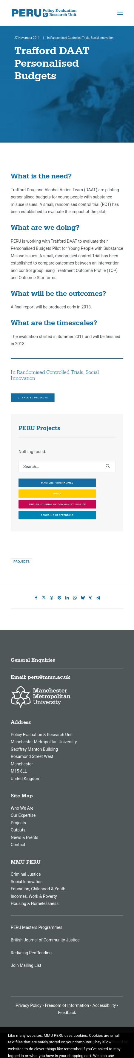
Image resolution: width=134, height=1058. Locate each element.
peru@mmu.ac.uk (49, 677)
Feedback (67, 1012)
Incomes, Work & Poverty (34, 896)
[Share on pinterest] (59, 597)
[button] (120, 13)
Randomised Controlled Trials (70, 37)
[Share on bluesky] (82, 597)
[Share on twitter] (43, 597)
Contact (18, 844)
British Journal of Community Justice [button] (57, 504)
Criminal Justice (26, 874)
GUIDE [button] (57, 493)
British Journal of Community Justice (45, 940)
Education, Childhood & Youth (38, 888)
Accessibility (104, 1005)
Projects (21, 562)
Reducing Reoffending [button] (57, 515)
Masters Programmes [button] (57, 482)
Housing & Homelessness (34, 903)
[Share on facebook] (36, 597)
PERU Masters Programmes (36, 927)
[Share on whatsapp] (74, 597)
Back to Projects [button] (32, 398)
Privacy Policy (28, 1005)
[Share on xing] (90, 597)
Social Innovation (102, 37)
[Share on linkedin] (67, 597)
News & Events (24, 837)
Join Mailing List (26, 965)
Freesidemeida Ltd (67, 1048)
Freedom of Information (67, 1005)
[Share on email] (98, 597)
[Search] (67, 466)
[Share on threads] (51, 597)
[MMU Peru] (44, 13)
